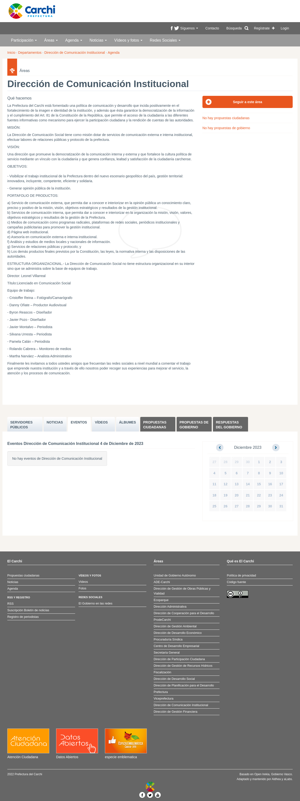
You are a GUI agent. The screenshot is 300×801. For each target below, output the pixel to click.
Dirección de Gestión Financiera (175, 711)
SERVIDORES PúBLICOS (21, 424)
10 (281, 473)
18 (214, 495)
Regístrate (262, 28)
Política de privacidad (241, 575)
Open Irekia (262, 774)
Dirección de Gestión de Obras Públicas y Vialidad (182, 591)
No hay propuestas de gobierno (226, 128)
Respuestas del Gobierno (229, 424)
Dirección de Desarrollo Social (174, 679)
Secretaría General (167, 652)
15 (259, 484)
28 (226, 462)
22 (259, 495)
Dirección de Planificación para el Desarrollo (184, 685)
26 (226, 506)
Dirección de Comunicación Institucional (74, 52)
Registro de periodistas (23, 617)
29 (237, 462)
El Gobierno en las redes (95, 603)
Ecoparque (161, 600)
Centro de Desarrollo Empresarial (176, 646)
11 (214, 484)
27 (214, 462)
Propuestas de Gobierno (194, 424)
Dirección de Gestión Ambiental (175, 626)
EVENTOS (79, 422)
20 (237, 495)
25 (214, 506)
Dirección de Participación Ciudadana (179, 659)
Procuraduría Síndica (168, 639)
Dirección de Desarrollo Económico (178, 633)
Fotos (82, 588)
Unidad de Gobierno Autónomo (175, 575)
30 (248, 462)
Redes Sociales (165, 40)
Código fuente (236, 582)
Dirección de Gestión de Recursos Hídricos (183, 665)
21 (248, 495)
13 (237, 484)
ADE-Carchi (162, 582)
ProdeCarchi (162, 619)
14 (248, 484)
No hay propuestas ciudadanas (226, 118)
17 (281, 484)
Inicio (11, 52)
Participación (24, 40)
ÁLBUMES (127, 422)
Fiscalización (162, 672)
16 (270, 484)
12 (226, 484)
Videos (83, 582)
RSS (10, 603)
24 (281, 495)
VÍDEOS (101, 422)
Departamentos (29, 52)
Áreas (51, 40)
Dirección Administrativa (170, 606)
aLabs (288, 779)
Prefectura (161, 692)
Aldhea (276, 779)
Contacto (212, 28)
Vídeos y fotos (128, 40)
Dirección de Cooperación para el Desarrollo (184, 613)
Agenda (73, 40)
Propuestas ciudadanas (154, 424)
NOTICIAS (55, 422)
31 (281, 506)
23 (270, 495)
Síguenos (189, 28)
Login (285, 28)
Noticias (98, 40)
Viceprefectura (163, 698)
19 (226, 495)
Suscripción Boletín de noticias (28, 610)
